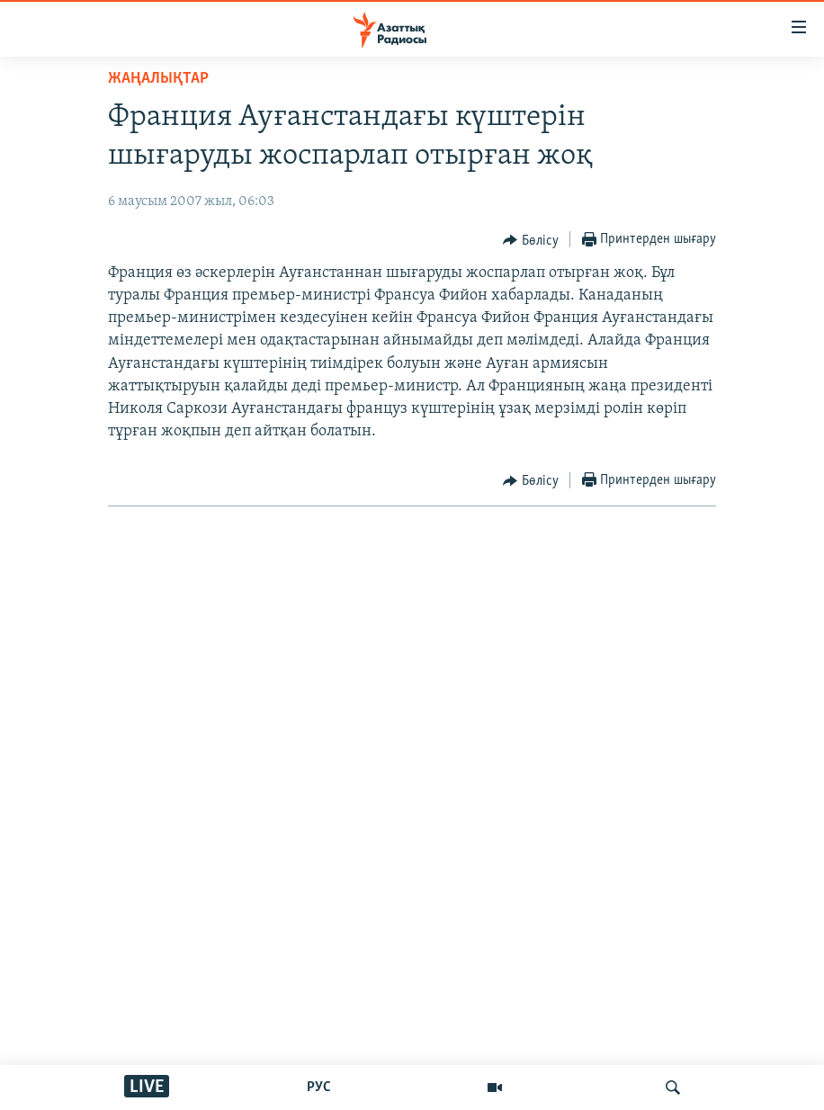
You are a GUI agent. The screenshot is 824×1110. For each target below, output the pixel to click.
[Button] (531, 240)
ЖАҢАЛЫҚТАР (158, 78)
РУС (319, 1087)
